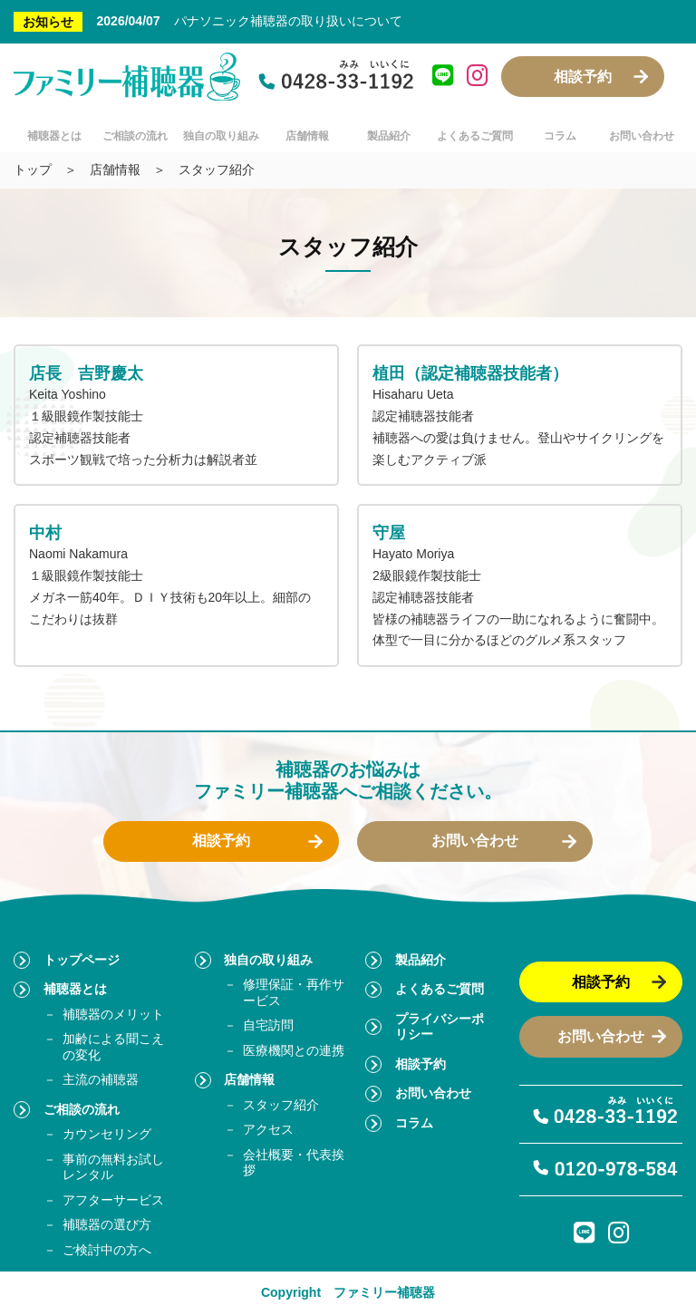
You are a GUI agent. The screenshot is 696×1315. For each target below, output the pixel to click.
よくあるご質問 (475, 136)
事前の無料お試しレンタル (113, 1167)
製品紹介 (389, 136)
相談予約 (583, 76)
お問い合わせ (641, 136)
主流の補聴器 (101, 1079)
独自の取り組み (221, 136)
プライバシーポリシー (439, 1026)
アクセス (268, 1129)
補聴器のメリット (113, 1014)
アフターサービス (113, 1200)
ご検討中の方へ (107, 1249)
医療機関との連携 (293, 1050)
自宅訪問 (268, 1025)
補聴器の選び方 (107, 1224)
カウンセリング (107, 1133)
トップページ (82, 959)
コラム (560, 136)
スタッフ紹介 (281, 1104)
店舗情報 (307, 136)
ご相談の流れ (135, 136)
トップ (33, 169)
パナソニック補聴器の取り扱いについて (288, 21)
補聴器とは (54, 136)
